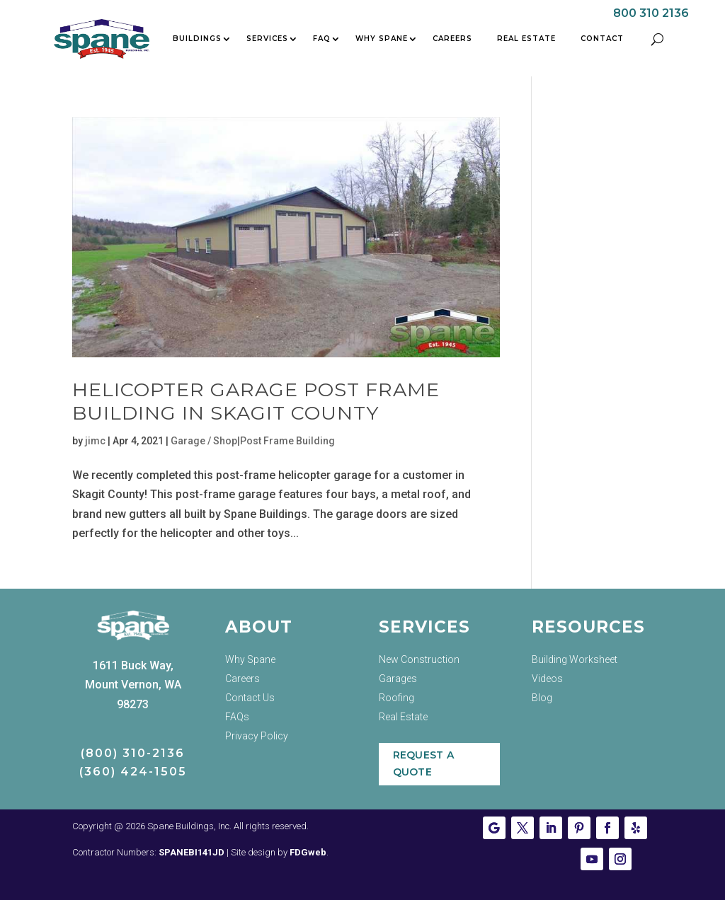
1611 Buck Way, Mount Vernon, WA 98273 (133, 684)
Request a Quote (424, 763)
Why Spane (381, 38)
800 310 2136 (651, 13)
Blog (542, 697)
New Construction (419, 659)
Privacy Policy (256, 736)
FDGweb (308, 852)
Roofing (396, 697)
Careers (452, 38)
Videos (547, 678)
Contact (602, 38)
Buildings (197, 38)
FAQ (322, 38)
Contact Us (250, 697)
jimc (95, 440)
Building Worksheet (574, 659)
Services (267, 38)
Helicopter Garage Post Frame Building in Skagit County (256, 401)
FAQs (237, 716)
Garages (398, 678)
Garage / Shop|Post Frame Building (253, 440)
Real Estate (526, 38)
